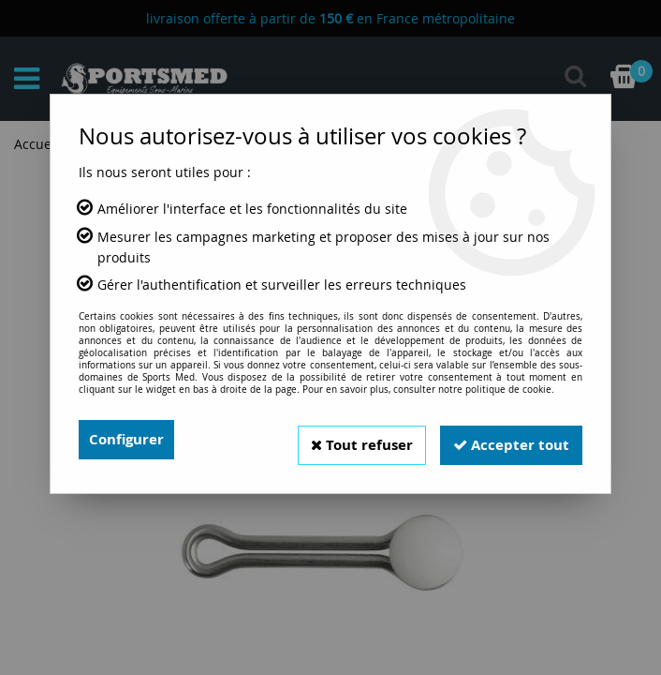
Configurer (129, 439)
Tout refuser (350, 439)
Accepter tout (507, 439)
